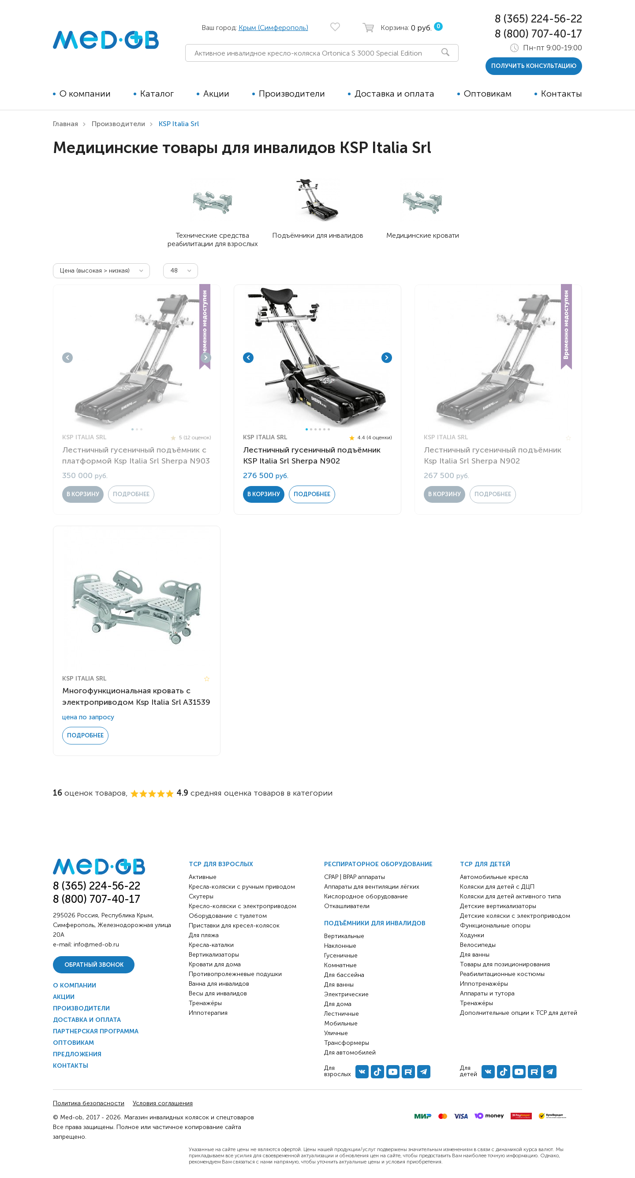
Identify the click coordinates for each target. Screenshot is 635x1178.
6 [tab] (329, 429)
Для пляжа (204, 935)
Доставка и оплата (394, 93)
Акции (216, 93)
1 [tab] (132, 429)
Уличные (336, 1033)
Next (206, 357)
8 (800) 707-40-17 (538, 33)
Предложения (77, 1054)
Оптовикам (488, 93)
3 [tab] (141, 429)
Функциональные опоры (495, 925)
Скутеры (201, 896)
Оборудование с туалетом (228, 916)
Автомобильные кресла (494, 877)
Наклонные (340, 946)
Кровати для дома (215, 964)
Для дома (337, 1004)
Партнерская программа (95, 1031)
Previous (67, 357)
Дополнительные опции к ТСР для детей (518, 1013)
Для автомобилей (350, 1052)
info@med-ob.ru (96, 944)
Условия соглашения (163, 1103)
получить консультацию (533, 66)
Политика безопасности (88, 1103)
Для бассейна (344, 975)
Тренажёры (205, 1003)
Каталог (157, 93)
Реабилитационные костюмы (502, 974)
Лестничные (341, 1013)
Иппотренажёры (484, 983)
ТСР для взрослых (221, 864)
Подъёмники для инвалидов (375, 923)
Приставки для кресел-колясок (234, 925)
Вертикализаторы (214, 954)
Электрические (346, 994)
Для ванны (339, 984)
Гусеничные (341, 955)
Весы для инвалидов (218, 993)
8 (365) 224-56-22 (538, 18)
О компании (85, 93)
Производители (292, 93)
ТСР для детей (485, 864)
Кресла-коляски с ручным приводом (242, 886)
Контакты (561, 93)
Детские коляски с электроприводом (515, 916)
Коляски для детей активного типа (510, 896)
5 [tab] (324, 429)
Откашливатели (347, 906)
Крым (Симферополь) (273, 27)
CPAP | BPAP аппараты (354, 877)
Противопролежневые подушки (235, 974)
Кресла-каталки (211, 945)
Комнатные (340, 965)
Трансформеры (346, 1043)
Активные (203, 877)
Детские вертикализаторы (498, 906)
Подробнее (131, 494)
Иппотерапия (208, 1013)
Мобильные (341, 1023)
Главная (65, 124)
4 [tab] (320, 429)
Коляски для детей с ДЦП (497, 886)
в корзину (83, 494)
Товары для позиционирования (505, 964)
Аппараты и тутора (487, 993)
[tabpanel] (136, 357)
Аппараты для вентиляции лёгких (371, 886)
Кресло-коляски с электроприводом (242, 906)
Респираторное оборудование (378, 864)
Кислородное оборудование (366, 896)
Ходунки (472, 935)
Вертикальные (344, 936)
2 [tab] (137, 429)
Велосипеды (478, 945)
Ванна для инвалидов (219, 983)
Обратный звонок (93, 964)
